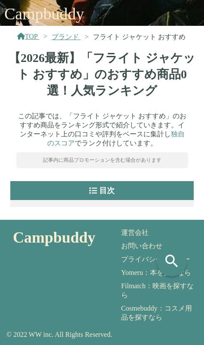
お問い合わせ (141, 246)
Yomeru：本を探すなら (156, 272)
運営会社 (135, 232)
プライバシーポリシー (155, 259)
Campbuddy (44, 14)
